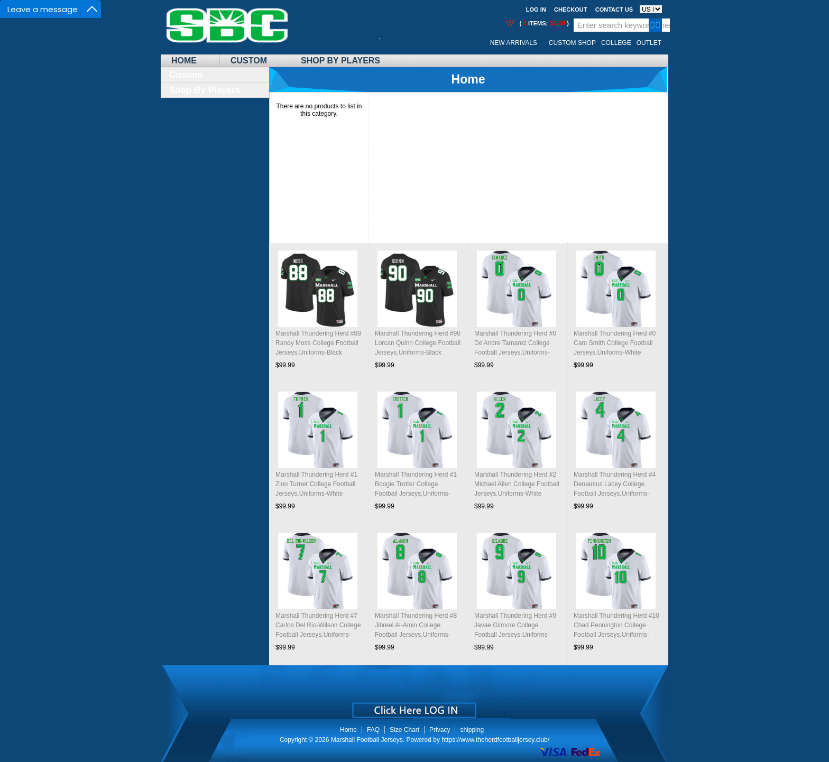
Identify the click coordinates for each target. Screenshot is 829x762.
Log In (536, 9)
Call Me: (388, 43)
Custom (249, 60)
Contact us (614, 9)
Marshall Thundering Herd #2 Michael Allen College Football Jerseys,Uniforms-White (516, 484)
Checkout (570, 9)
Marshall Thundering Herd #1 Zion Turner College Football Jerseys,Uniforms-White (316, 484)
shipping (472, 729)
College (616, 43)
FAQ (373, 729)
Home (184, 60)
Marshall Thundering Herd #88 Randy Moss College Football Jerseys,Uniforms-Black (318, 343)
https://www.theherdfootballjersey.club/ (495, 740)
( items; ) (543, 23)
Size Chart (404, 729)
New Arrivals (513, 43)
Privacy (439, 729)
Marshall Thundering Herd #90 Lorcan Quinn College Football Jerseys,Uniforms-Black (417, 343)
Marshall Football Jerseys (367, 740)
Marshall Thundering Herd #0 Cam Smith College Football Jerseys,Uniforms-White (615, 343)
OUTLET (649, 43)
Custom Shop (572, 43)
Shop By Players (340, 60)
